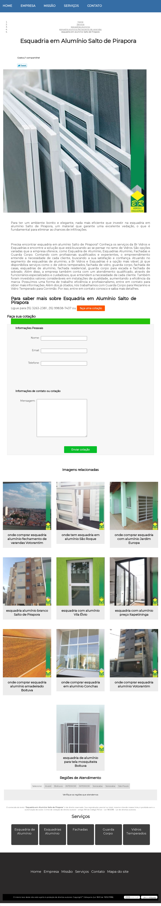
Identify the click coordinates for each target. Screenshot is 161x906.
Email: (59, 351)
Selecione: (37, 786)
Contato (94, 6)
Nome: (59, 338)
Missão (50, 6)
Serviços (71, 6)
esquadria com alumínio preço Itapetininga (134, 612)
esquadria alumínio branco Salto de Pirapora (27, 612)
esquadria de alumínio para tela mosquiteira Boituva (80, 762)
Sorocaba (97, 786)
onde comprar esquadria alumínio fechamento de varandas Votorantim (27, 539)
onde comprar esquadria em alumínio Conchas (80, 684)
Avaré (48, 786)
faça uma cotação (91, 308)
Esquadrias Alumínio (52, 831)
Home (7, 6)
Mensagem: (53, 418)
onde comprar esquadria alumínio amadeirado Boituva (27, 686)
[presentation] (38, 378)
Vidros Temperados (136, 831)
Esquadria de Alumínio (25, 831)
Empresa (28, 6)
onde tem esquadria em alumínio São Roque (81, 537)
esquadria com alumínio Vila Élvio (80, 612)
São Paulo (123, 786)
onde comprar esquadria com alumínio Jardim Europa (134, 539)
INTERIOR (71, 786)
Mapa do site (118, 872)
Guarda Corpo (108, 831)
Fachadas (80, 829)
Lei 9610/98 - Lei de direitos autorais (120, 809)
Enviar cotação (80, 449)
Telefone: (57, 363)
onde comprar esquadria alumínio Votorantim (134, 684)
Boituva (58, 786)
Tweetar (22, 65)
